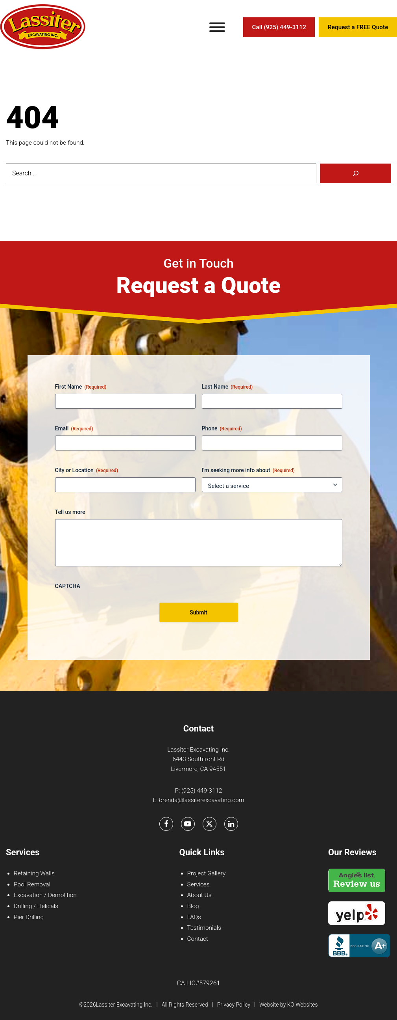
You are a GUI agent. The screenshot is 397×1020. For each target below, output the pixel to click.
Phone (222, 428)
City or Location (86, 470)
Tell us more (70, 512)
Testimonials (204, 927)
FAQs (194, 917)
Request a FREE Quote (358, 27)
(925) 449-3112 (201, 790)
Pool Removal (32, 884)
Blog (193, 906)
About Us (199, 895)
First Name (81, 387)
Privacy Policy (233, 1004)
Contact (197, 938)
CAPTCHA (67, 586)
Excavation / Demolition (45, 895)
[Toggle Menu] (217, 27)
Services (198, 884)
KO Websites (302, 1004)
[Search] (355, 173)
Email (74, 428)
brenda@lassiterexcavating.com (201, 800)
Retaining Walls (34, 873)
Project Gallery (206, 873)
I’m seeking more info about (248, 470)
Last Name (227, 387)
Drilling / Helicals (36, 906)
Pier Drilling (29, 917)
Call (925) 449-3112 (279, 27)
